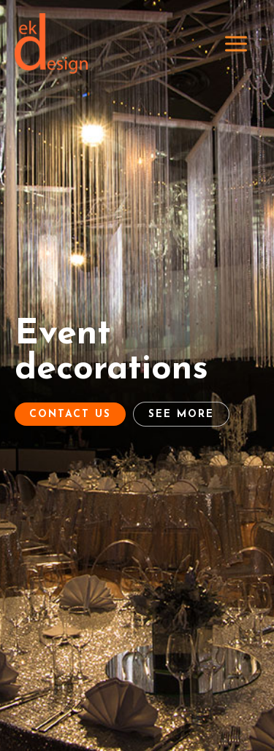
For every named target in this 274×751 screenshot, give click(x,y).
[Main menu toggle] (236, 43)
